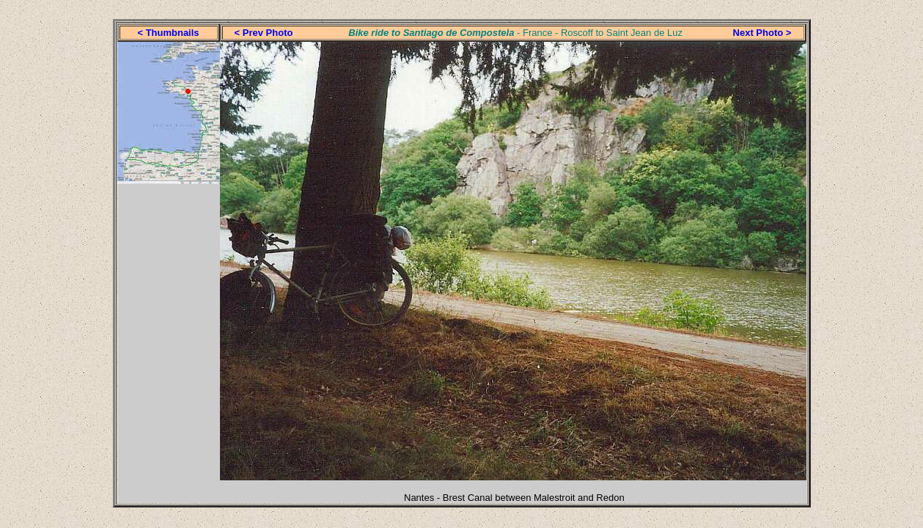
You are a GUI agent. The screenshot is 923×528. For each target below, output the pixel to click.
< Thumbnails (168, 32)
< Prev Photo (264, 32)
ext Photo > (765, 32)
